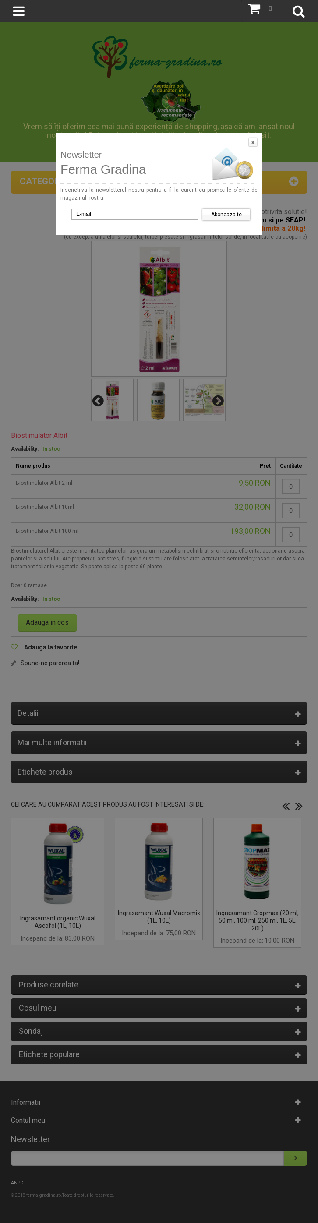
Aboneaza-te (226, 214)
